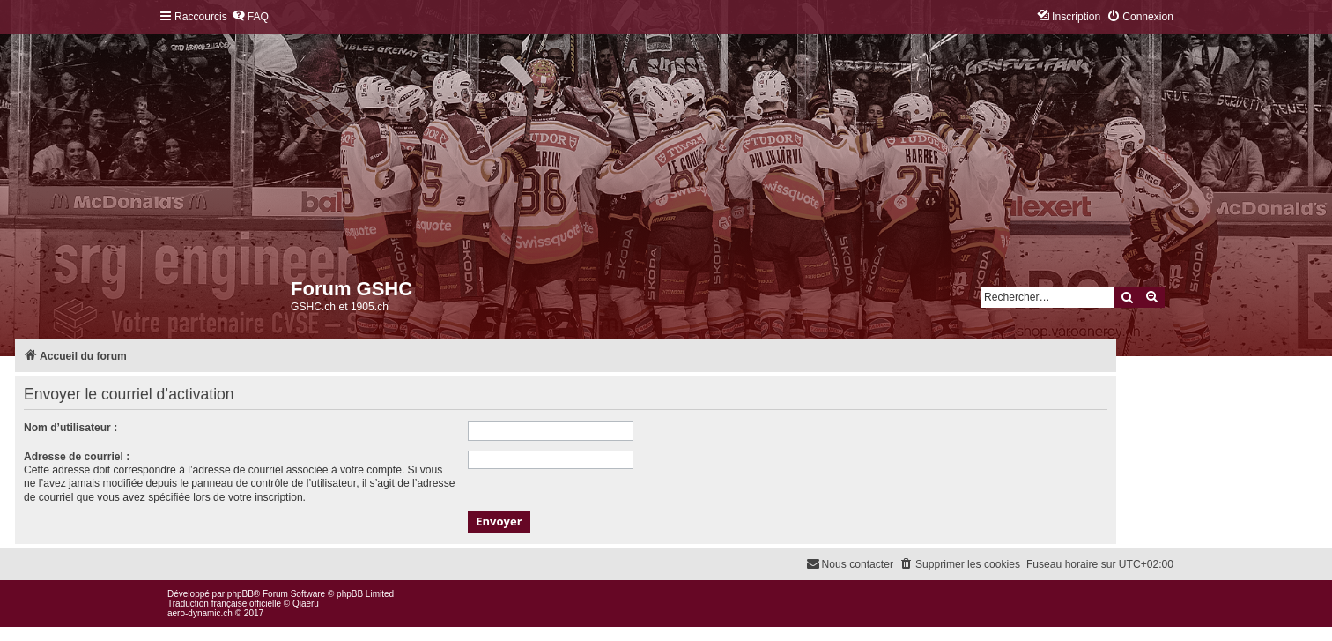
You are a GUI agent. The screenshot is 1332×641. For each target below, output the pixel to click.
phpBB (240, 594)
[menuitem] (250, 17)
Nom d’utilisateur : (70, 427)
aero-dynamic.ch (200, 613)
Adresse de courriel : (77, 457)
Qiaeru (305, 603)
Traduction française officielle (224, 603)
